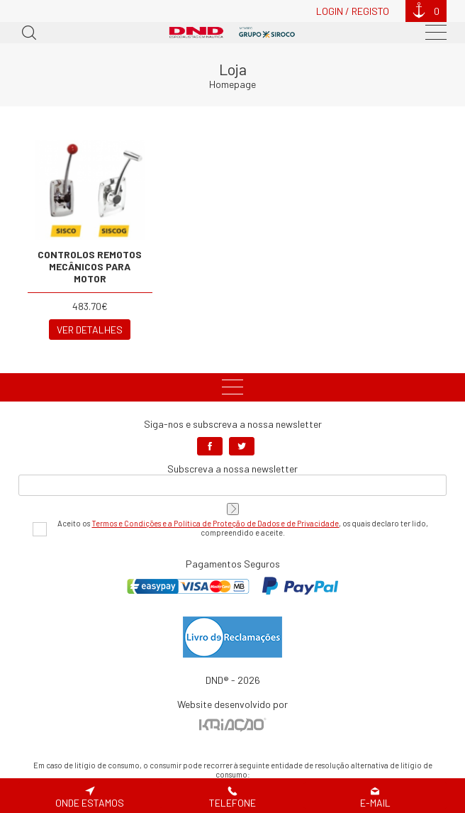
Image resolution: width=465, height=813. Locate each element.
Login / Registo (352, 11)
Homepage (232, 84)
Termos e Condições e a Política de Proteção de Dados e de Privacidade (215, 523)
